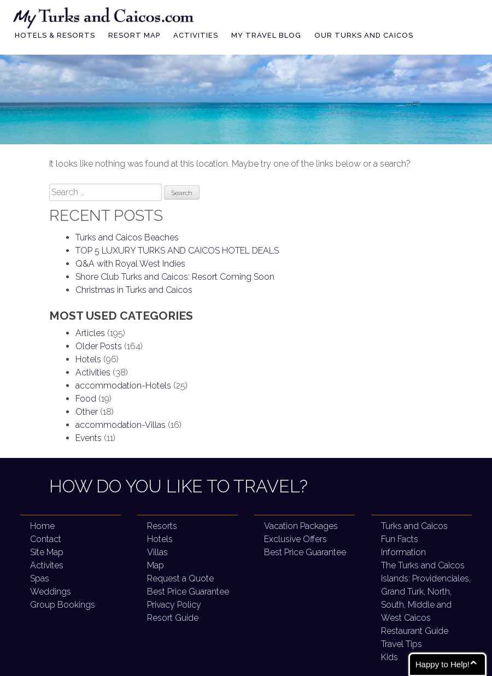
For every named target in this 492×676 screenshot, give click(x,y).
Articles (90, 333)
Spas (39, 578)
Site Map (46, 552)
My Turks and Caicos (104, 15)
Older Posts (98, 346)
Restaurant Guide (414, 631)
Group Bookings (62, 604)
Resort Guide (172, 618)
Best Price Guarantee (188, 591)
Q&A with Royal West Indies (130, 263)
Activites (46, 565)
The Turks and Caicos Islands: (426, 591)
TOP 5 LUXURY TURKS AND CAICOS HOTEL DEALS (177, 250)
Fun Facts (399, 539)
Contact (45, 539)
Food (85, 398)
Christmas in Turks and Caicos (133, 290)
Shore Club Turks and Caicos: (174, 277)
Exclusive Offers (295, 539)
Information (403, 552)
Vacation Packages (301, 526)
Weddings (50, 591)
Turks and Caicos (414, 526)
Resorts (162, 526)
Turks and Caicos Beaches (127, 237)
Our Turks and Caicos (363, 35)
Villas (157, 552)
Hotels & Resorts (55, 35)
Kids (389, 657)
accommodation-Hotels (123, 385)
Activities (195, 35)
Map (155, 565)
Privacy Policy (174, 604)
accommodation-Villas (120, 425)
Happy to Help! (442, 664)
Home (42, 526)
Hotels (88, 359)
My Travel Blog (266, 35)
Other (86, 412)
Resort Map (134, 35)
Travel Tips (401, 644)
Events (88, 438)
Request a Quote (180, 578)
